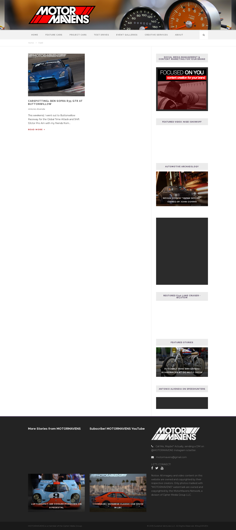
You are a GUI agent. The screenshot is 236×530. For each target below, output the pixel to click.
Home (34, 35)
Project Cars (78, 35)
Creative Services (156, 35)
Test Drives (101, 35)
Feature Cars (53, 35)
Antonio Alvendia (36, 109)
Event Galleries (126, 35)
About (179, 35)
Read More (36, 129)
